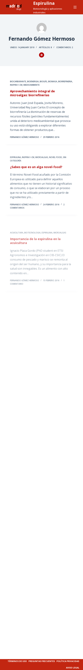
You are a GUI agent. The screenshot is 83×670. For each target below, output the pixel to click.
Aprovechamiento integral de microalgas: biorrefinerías (32, 93)
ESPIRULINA (15, 159)
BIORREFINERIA (65, 81)
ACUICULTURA (16, 241)
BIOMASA (52, 81)
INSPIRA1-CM (16, 85)
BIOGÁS (43, 81)
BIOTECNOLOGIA (32, 241)
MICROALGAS (41, 159)
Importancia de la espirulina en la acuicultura (35, 249)
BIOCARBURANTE (18, 81)
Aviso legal (72, 667)
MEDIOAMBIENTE (31, 85)
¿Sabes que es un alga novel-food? (36, 169)
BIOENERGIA (33, 81)
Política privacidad (68, 661)
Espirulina (44, 3)
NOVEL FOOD (55, 159)
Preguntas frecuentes (42, 661)
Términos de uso (17, 661)
